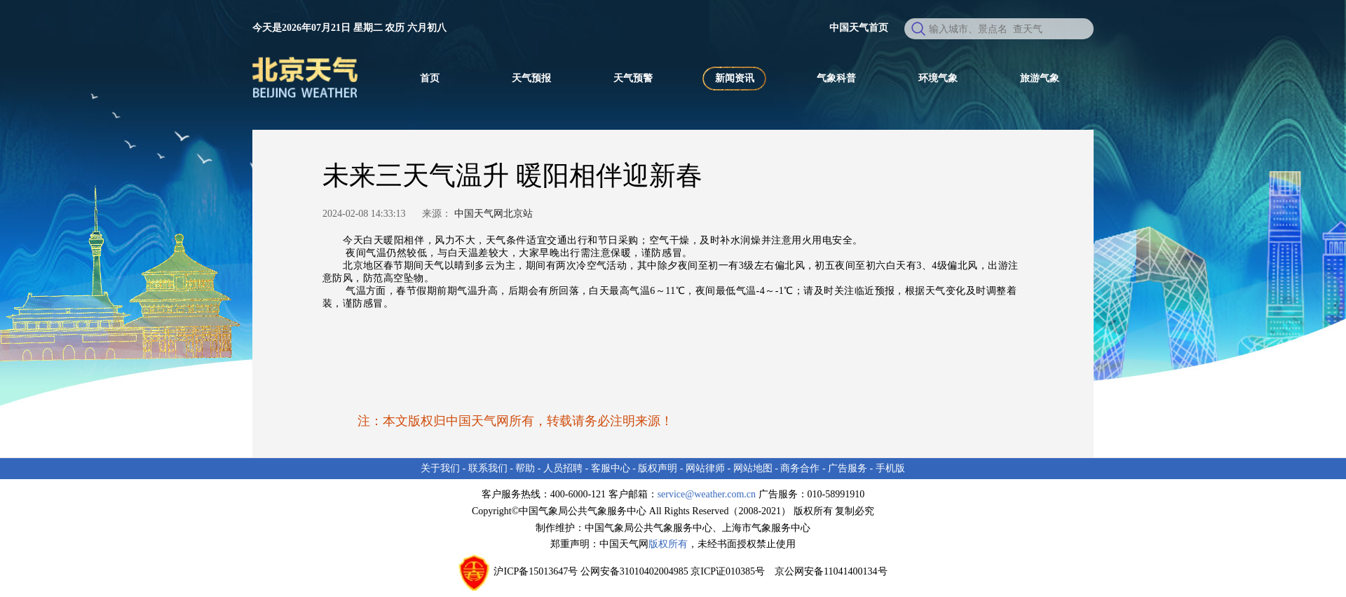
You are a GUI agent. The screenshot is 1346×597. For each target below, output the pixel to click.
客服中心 (610, 468)
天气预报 (531, 78)
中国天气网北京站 (493, 213)
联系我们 (488, 468)
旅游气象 (1039, 78)
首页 (430, 78)
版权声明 (657, 468)
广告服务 (847, 468)
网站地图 (753, 468)
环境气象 (938, 78)
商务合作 (800, 468)
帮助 (525, 468)
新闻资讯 (734, 78)
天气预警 (633, 78)
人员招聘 (563, 468)
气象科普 (836, 78)
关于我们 (440, 468)
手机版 (890, 468)
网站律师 (705, 468)
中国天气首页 (858, 27)
